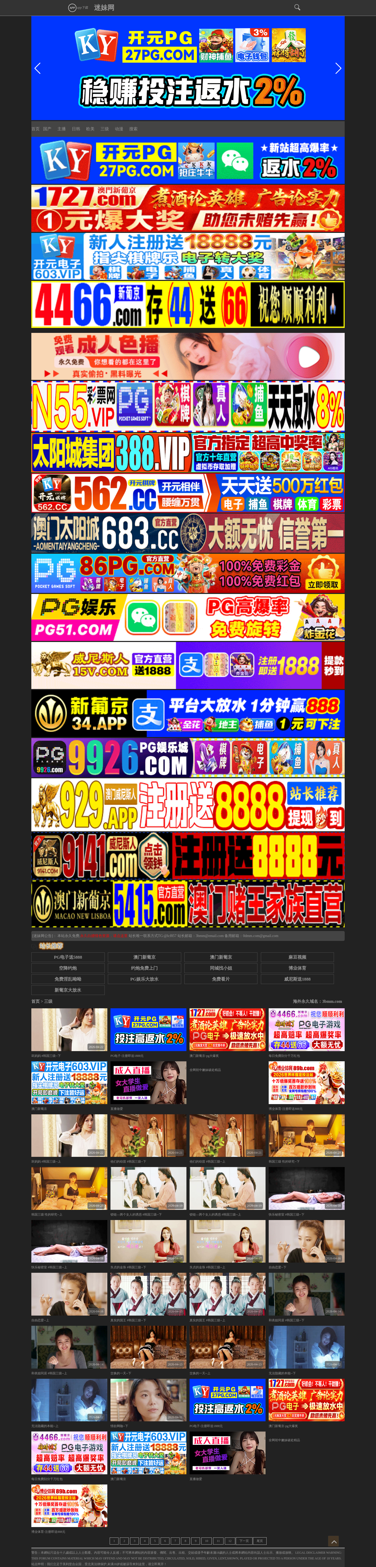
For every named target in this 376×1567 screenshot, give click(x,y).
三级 (105, 129)
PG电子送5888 (68, 957)
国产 (47, 129)
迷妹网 (104, 7)
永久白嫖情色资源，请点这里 (104, 936)
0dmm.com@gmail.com (260, 936)
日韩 (76, 129)
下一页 (244, 1541)
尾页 (260, 1541)
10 (206, 1541)
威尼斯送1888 (297, 979)
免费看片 (221, 979)
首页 (35, 129)
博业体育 (297, 968)
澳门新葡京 (144, 957)
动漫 (119, 129)
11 (218, 1541)
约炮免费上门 (144, 968)
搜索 (133, 129)
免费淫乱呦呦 (68, 979)
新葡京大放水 (68, 990)
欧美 (90, 129)
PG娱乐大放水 (144, 979)
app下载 (78, 7)
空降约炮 (68, 968)
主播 (61, 129)
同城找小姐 (221, 968)
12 (230, 1541)
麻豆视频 (297, 957)
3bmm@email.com (210, 936)
